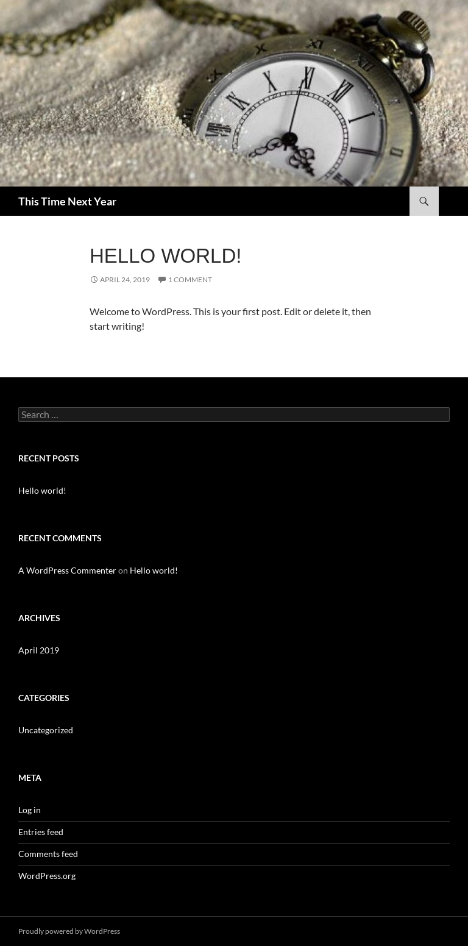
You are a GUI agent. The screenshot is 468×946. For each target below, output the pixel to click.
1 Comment (190, 279)
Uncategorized (45, 730)
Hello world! (165, 255)
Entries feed (40, 832)
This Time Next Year (67, 201)
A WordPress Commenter (67, 570)
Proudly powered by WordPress (69, 931)
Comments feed (48, 853)
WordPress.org (47, 875)
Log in (29, 810)
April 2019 (38, 650)
